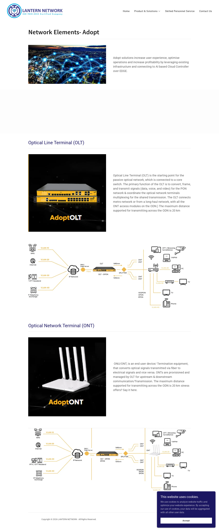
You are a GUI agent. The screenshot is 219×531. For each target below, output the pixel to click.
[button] (147, 11)
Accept (186, 520)
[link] (35, 10)
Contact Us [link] (205, 11)
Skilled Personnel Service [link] (180, 11)
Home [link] (126, 11)
